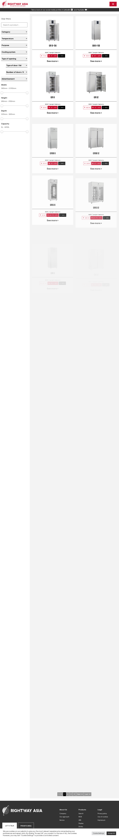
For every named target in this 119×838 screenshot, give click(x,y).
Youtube (82, 10)
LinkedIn (68, 10)
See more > (52, 61)
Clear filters (6, 19)
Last (87, 794)
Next (80, 794)
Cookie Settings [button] (98, 833)
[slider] (1, 92)
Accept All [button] (111, 833)
